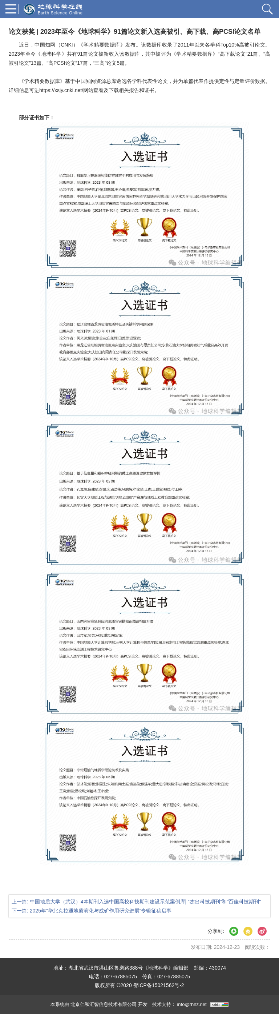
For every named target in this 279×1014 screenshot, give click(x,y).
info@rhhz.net (191, 1004)
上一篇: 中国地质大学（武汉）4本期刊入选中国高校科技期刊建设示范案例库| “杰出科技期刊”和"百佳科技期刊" (136, 901)
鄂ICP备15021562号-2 (158, 985)
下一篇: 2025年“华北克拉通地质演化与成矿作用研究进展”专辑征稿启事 (91, 911)
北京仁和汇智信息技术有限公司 (103, 1004)
